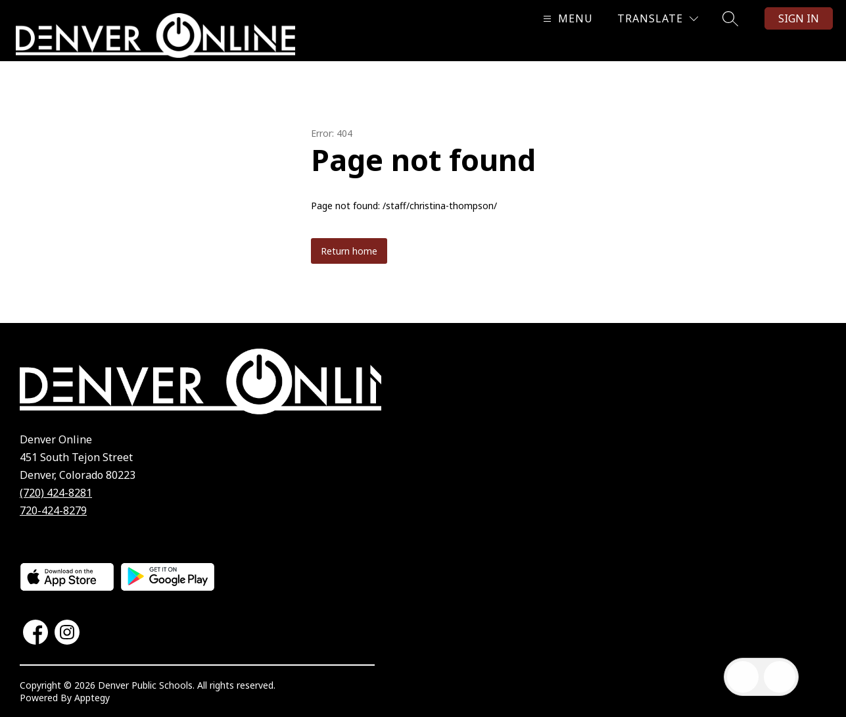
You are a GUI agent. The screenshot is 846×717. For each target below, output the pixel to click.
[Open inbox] (743, 677)
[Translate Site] (657, 19)
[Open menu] (566, 19)
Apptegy (92, 697)
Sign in (798, 18)
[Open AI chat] (779, 677)
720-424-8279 (53, 510)
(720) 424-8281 (56, 492)
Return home (349, 251)
